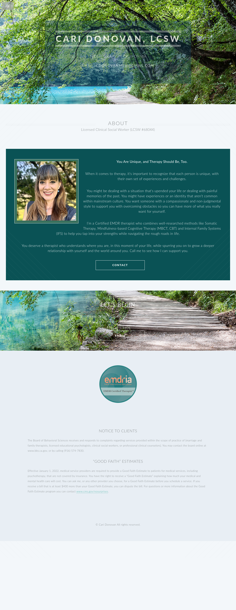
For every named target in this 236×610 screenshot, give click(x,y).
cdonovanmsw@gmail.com (125, 65)
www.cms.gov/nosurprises (92, 491)
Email (120, 335)
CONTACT (120, 265)
